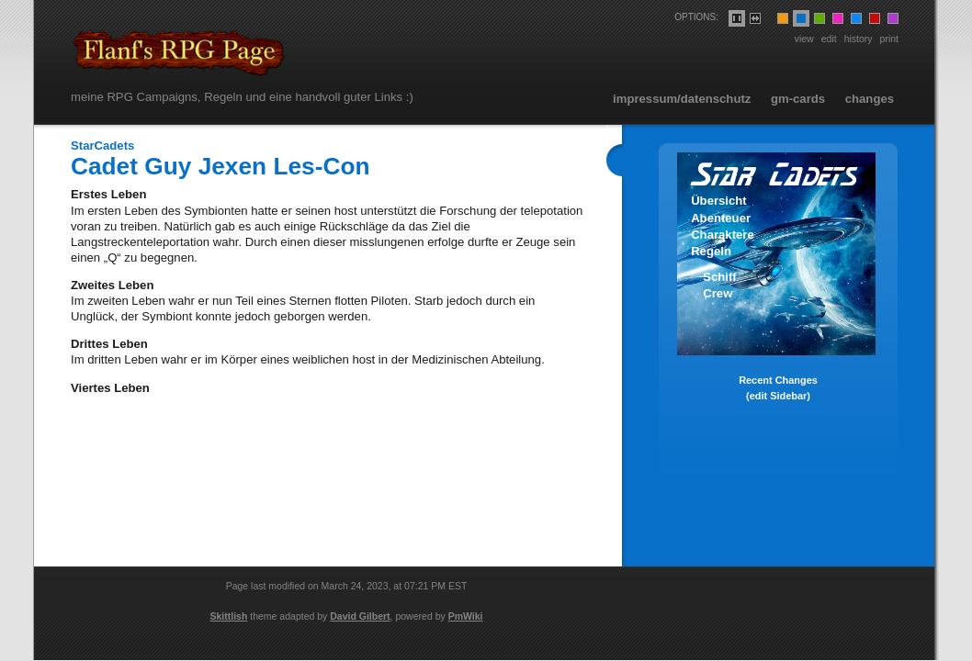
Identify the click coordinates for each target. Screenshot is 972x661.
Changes (869, 99)
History (858, 38)
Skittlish (229, 616)
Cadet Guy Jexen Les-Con (220, 166)
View (804, 38)
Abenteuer (721, 218)
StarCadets (102, 145)
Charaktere (722, 234)
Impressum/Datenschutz (682, 99)
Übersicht (719, 200)
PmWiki (465, 616)
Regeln (711, 251)
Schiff (719, 277)
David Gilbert (360, 616)
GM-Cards (798, 99)
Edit (829, 38)
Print (889, 38)
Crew (717, 293)
